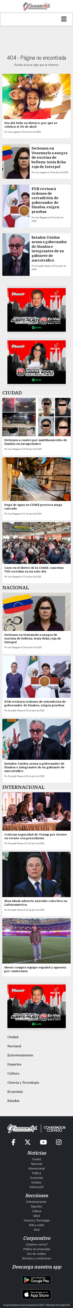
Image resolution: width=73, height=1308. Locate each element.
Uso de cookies (36, 1253)
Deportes (14, 1064)
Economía (15, 1092)
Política (36, 1172)
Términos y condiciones (36, 1258)
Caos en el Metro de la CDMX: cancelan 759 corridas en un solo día (33, 569)
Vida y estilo (36, 1224)
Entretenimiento (20, 1055)
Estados (13, 1101)
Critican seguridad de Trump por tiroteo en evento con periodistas (35, 836)
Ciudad (12, 1037)
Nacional (14, 1046)
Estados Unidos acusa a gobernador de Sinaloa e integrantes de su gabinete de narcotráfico (34, 767)
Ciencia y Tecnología (23, 1082)
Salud (36, 1215)
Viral (36, 1229)
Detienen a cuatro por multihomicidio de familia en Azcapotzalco (35, 442)
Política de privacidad (36, 1248)
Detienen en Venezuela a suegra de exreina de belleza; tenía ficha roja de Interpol (49, 157)
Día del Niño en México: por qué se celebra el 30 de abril (30, 124)
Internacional (36, 1168)
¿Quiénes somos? (37, 1244)
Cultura (13, 1073)
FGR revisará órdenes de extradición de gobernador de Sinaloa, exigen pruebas (35, 703)
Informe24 (36, 1186)
